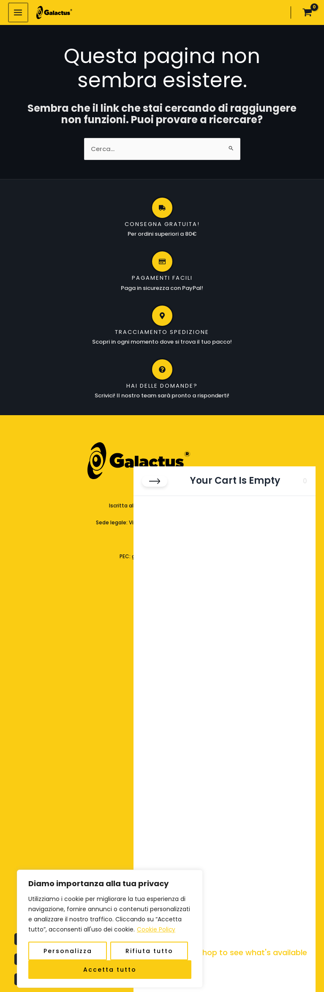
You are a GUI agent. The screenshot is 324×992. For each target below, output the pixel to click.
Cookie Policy (156, 917)
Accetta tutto (109, 957)
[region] (110, 916)
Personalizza (68, 938)
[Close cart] (154, 468)
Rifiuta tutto (149, 938)
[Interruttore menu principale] (17, 13)
